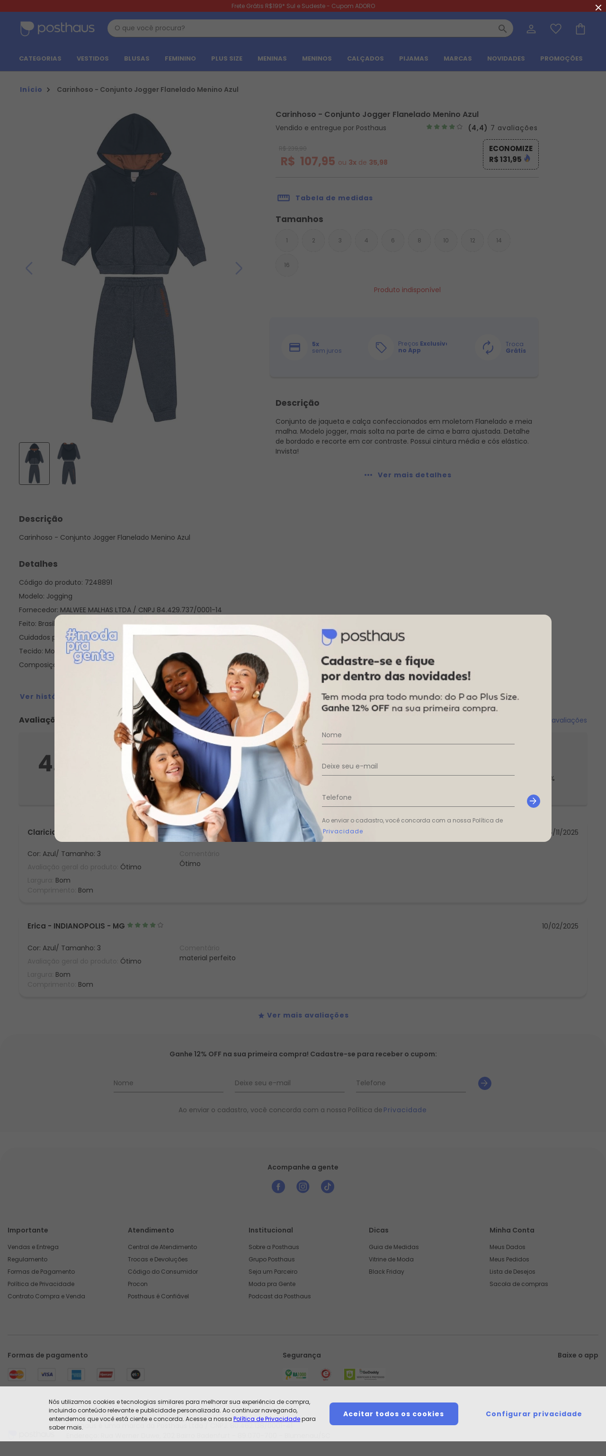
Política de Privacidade (266, 1419)
